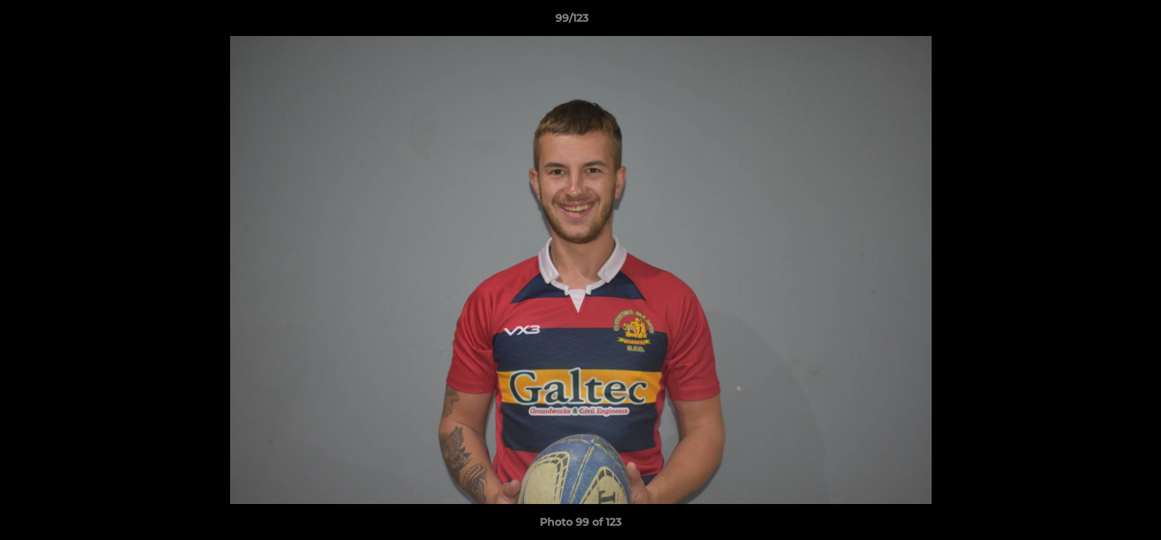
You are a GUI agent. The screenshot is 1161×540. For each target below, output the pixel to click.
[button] (1098, 21)
